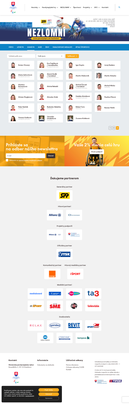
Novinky (35, 7)
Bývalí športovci (83, 47)
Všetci (11, 47)
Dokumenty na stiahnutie (45, 365)
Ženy (47, 47)
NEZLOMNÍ (65, 7)
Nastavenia (48, 398)
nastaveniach (8, 398)
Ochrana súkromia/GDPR (75, 367)
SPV (97, 7)
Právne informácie (72, 365)
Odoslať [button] (51, 156)
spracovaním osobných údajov (30, 160)
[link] (16, 377)
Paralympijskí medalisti (62, 47)
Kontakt (105, 7)
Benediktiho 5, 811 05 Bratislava (20, 367)
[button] (119, 7)
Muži (40, 47)
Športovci (77, 7)
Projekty (87, 7)
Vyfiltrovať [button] (72, 56)
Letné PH (20, 47)
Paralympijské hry (50, 7)
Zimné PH (30, 47)
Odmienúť (48, 394)
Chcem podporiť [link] (96, 152)
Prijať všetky (48, 390)
